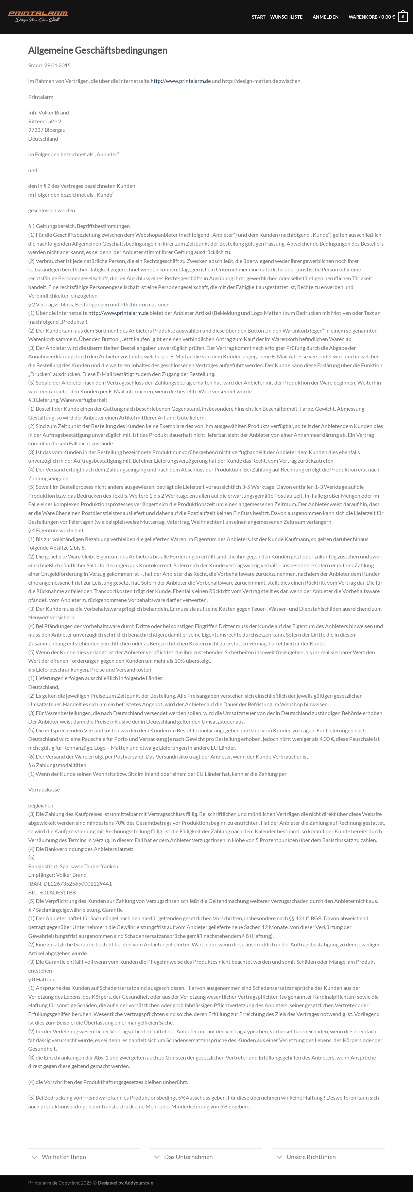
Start (258, 17)
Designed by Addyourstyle (125, 1183)
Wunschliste (286, 17)
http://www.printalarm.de (181, 80)
